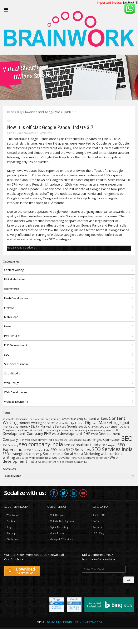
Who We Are (13, 514)
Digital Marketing (14, 279)
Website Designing (16, 402)
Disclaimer (12, 539)
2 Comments (43, 133)
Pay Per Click (12, 336)
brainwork (30, 133)
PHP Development (15, 345)
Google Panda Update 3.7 (22, 247)
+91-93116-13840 (58, 622)
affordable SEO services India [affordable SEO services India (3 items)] (18, 419)
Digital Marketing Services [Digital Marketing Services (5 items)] (48, 426)
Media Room (57, 533)
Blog (20, 112)
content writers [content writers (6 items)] (96, 418)
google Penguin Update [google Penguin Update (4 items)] (114, 426)
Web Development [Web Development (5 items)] (64, 458)
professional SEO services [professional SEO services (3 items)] (68, 439)
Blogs (9, 527)
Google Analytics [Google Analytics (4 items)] (88, 426)
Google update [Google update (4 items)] (12, 430)
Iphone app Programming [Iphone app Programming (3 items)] (60, 430)
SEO (9, 121)
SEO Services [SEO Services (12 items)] (78, 449)
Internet (9, 307)
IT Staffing (98, 533)
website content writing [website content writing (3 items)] (51, 461)
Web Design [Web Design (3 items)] (22, 457)
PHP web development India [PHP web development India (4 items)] (36, 440)
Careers (97, 527)
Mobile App (11, 317)
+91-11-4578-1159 (88, 622)
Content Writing (14, 270)
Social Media (12, 373)
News (7, 326)
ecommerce (11, 289)
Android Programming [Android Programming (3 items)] (47, 419)
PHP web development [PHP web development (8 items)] (63, 433)
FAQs (96, 521)
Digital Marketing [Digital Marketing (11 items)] (102, 422)
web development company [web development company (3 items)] (93, 457)
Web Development (16, 392)
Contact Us (99, 514)
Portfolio (11, 521)
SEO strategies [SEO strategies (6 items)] (14, 453)
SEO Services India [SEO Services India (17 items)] (112, 449)
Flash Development (16, 298)
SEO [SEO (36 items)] (127, 438)
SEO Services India (16, 364)
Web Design (11, 383)
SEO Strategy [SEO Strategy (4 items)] (34, 454)
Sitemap (11, 533)
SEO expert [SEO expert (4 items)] (109, 445)
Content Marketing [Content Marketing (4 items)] (71, 419)
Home (10, 112)
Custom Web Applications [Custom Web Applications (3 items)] (70, 423)
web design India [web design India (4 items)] (40, 458)
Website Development (62, 521)
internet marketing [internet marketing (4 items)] (33, 430)
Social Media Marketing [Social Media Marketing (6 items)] (82, 453)
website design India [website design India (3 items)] (76, 461)
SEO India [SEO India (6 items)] (57, 449)
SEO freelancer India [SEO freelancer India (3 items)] (38, 450)
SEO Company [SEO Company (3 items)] (10, 445)
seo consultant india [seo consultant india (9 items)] (83, 444)
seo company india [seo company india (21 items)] (41, 444)
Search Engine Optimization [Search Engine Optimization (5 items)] (101, 440)
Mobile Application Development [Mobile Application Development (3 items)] (93, 430)
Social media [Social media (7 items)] (53, 453)
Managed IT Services (61, 539)
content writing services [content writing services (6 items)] (37, 422)
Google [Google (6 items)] (72, 426)
